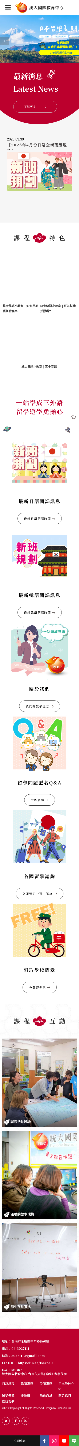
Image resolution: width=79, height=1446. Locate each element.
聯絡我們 (8, 1401)
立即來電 (20, 1441)
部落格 (25, 1395)
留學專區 (8, 1395)
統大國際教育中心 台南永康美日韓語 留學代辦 (34, 1374)
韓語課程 (27, 1383)
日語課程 (8, 1383)
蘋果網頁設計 (65, 1408)
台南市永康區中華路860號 (30, 1341)
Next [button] (71, 39)
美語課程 (46, 1383)
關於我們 (64, 1395)
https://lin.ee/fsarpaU (35, 1363)
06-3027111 (20, 1348)
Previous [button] (2, 39)
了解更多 (35, 107)
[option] (39, 39)
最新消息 (46, 1395)
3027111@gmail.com (28, 1355)
